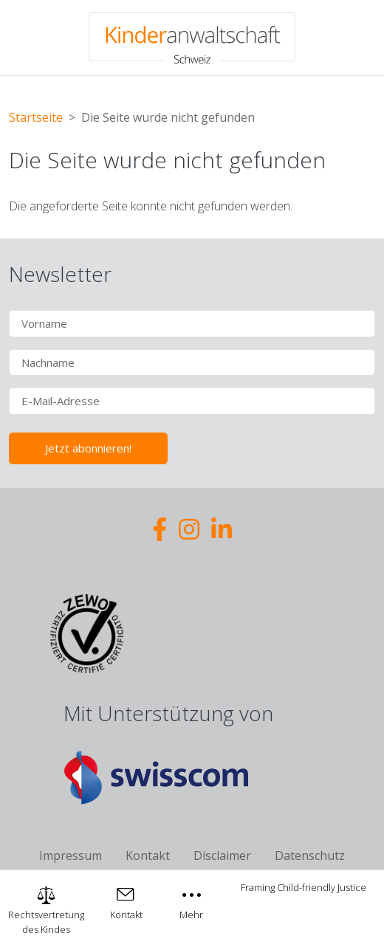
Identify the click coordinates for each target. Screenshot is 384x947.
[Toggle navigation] (191, 901)
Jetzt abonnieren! (88, 448)
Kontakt (148, 855)
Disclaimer (222, 855)
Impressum (70, 855)
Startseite (36, 117)
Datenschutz (310, 855)
